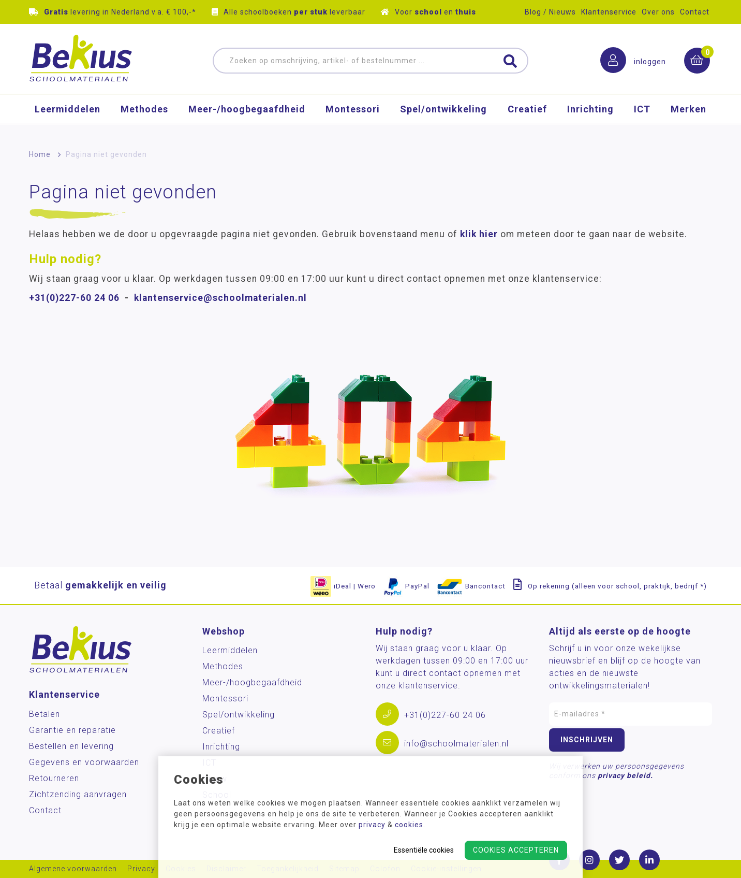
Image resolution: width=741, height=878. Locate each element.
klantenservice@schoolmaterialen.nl (220, 298)
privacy (372, 825)
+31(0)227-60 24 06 (74, 298)
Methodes (144, 116)
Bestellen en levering (71, 746)
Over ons (658, 12)
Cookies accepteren (516, 850)
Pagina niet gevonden (106, 154)
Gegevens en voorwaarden (84, 762)
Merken (688, 116)
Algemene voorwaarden (73, 869)
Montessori (352, 116)
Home (40, 154)
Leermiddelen (67, 116)
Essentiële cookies (424, 850)
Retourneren (54, 778)
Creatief (527, 116)
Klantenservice (608, 12)
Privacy (141, 869)
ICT (642, 116)
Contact (694, 12)
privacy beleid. (625, 775)
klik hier (479, 234)
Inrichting (590, 116)
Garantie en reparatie (72, 730)
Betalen (44, 714)
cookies (409, 825)
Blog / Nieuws (550, 12)
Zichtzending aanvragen (78, 794)
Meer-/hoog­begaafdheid (246, 116)
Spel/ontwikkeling (443, 116)
